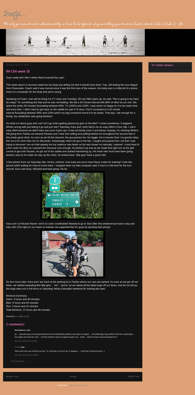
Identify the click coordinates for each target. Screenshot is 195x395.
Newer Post (12, 376)
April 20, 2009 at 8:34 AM (26, 341)
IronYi (17, 347)
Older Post (133, 376)
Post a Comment (17, 361)
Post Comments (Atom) (78, 385)
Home (73, 376)
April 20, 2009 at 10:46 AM (26, 355)
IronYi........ (14, 14)
